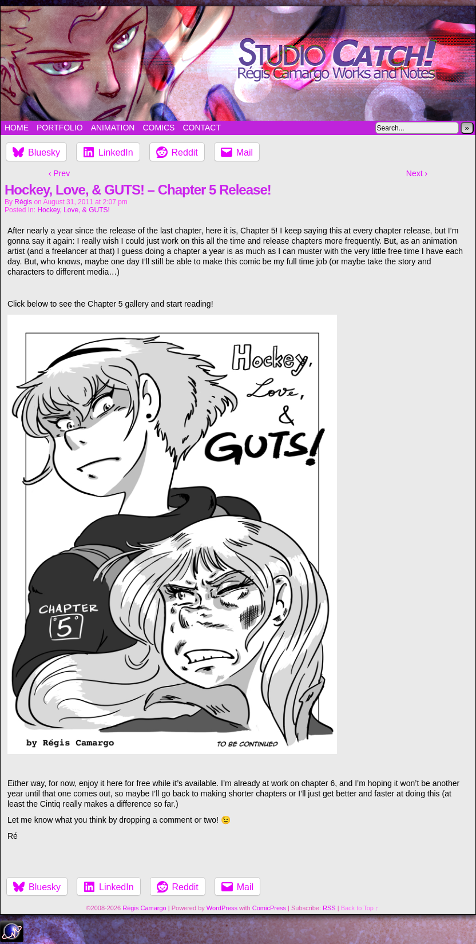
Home (17, 127)
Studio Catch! (238, 63)
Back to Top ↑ (360, 908)
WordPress (222, 908)
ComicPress (269, 908)
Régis (23, 202)
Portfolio (60, 127)
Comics (158, 127)
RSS (329, 908)
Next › (416, 173)
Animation (113, 127)
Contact (202, 127)
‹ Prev (59, 173)
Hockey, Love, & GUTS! (73, 210)
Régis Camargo (144, 908)
